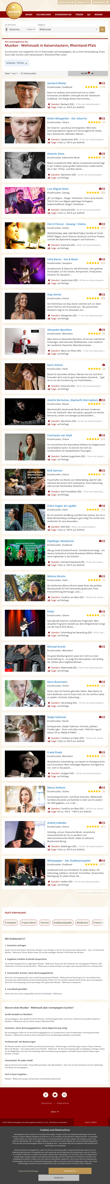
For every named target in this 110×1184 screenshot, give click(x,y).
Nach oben (91, 1122)
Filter (88, 73)
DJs (89, 14)
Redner (98, 14)
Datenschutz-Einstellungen (28, 1171)
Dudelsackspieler (63, 922)
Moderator (83, 922)
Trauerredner (28, 922)
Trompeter (10, 922)
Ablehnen (58, 1177)
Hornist (45, 922)
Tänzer (79, 14)
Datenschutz (63, 1103)
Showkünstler (63, 14)
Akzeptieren (70, 1170)
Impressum (46, 1103)
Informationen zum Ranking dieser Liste (92, 893)
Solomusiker (43, 14)
